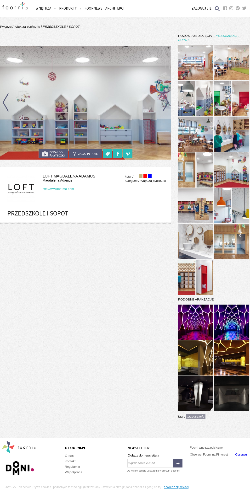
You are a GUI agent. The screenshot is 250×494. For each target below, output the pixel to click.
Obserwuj (241, 454)
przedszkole (196, 416)
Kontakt (70, 461)
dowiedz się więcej (176, 487)
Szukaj (217, 8)
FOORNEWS (93, 8)
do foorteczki (53, 153)
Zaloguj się (201, 8)
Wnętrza (46, 8)
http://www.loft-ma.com (58, 189)
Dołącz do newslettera (143, 455)
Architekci (114, 8)
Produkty (70, 8)
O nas (69, 455)
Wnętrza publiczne (27, 26)
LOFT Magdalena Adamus (50, 178)
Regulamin (72, 466)
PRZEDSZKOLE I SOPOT (61, 26)
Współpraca (73, 472)
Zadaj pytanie (85, 153)
